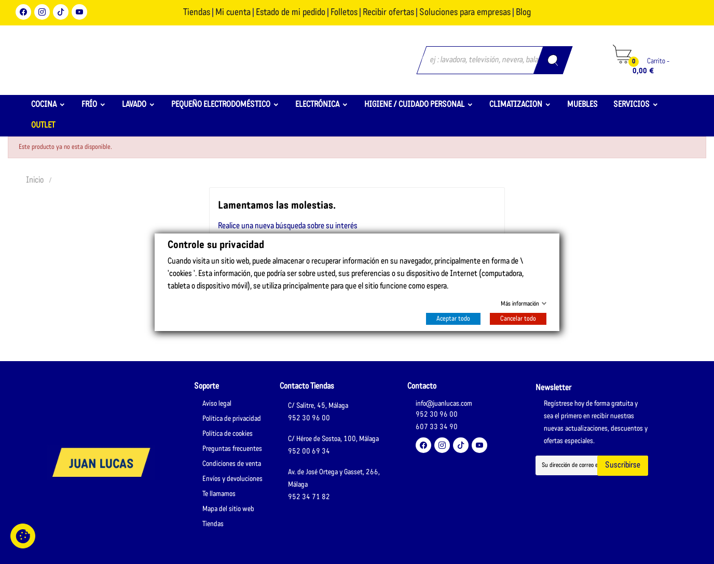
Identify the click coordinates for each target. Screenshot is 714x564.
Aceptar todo (453, 318)
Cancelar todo (518, 318)
